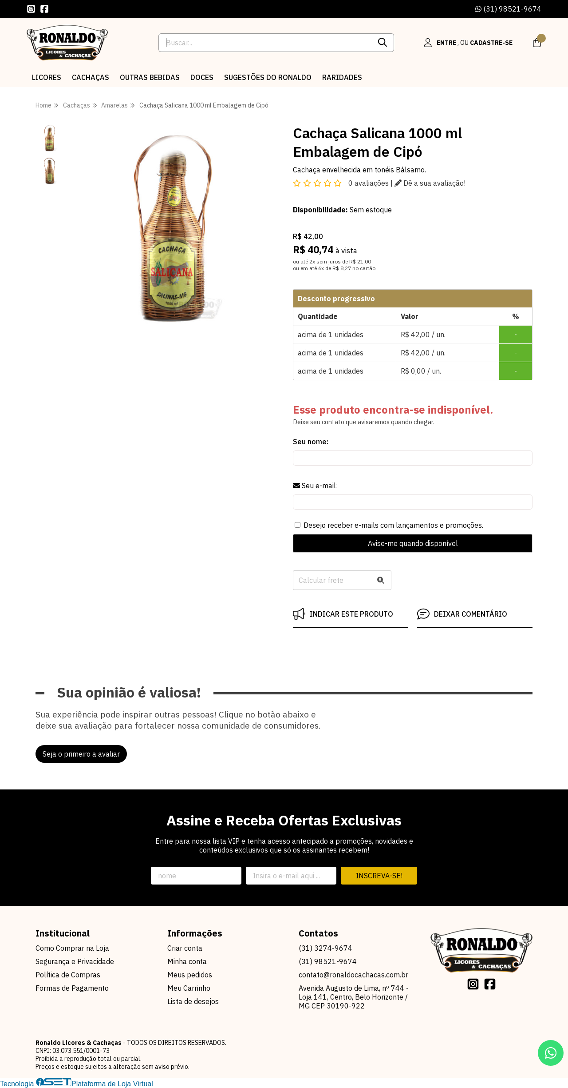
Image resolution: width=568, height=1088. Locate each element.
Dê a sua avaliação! (429, 183)
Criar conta (184, 948)
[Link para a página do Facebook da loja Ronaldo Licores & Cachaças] (44, 8)
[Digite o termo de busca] (265, 43)
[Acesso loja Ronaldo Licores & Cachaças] (468, 43)
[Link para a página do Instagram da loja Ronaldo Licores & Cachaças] (31, 8)
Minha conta (187, 961)
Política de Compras (68, 974)
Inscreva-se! (379, 875)
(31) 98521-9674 (508, 8)
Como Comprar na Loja (72, 948)
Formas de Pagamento (72, 988)
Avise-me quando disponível (413, 543)
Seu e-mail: (315, 485)
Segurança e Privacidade (75, 961)
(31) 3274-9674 (325, 948)
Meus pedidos (189, 974)
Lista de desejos (193, 1001)
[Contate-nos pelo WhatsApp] (551, 1053)
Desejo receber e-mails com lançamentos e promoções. (393, 525)
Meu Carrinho (188, 988)
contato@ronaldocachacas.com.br (353, 974)
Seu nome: (310, 441)
